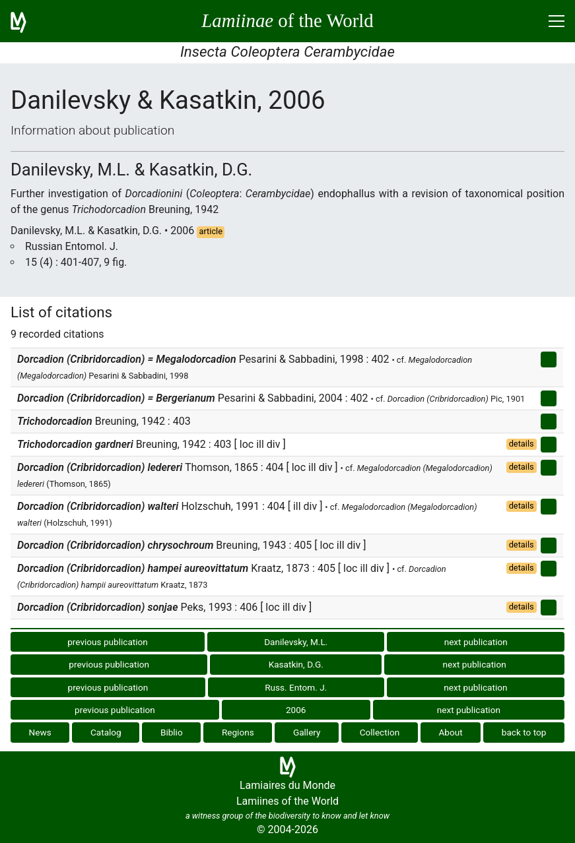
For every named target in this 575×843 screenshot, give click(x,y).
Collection (380, 732)
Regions (238, 732)
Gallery (307, 732)
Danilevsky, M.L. (295, 642)
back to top (524, 732)
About (450, 732)
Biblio (171, 732)
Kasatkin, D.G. (296, 664)
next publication (476, 642)
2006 (296, 709)
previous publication (107, 642)
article (210, 231)
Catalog (105, 732)
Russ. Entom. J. (296, 687)
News (40, 732)
